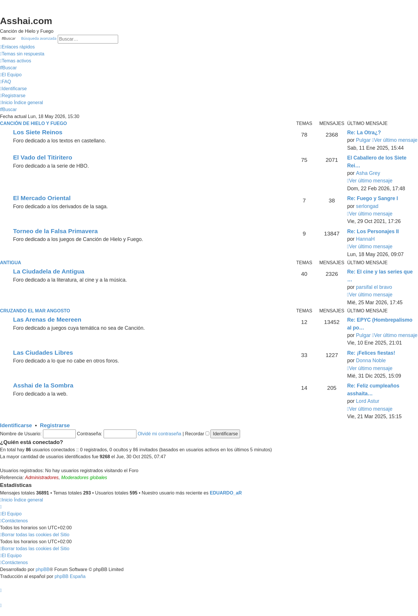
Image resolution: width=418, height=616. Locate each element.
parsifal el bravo (374, 287)
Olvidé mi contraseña (159, 433)
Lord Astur (367, 401)
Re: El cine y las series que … (380, 275)
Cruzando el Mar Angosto (35, 310)
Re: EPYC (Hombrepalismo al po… (379, 323)
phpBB (43, 569)
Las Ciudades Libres (43, 352)
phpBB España (70, 576)
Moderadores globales (84, 477)
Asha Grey (368, 173)
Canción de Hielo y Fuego (33, 123)
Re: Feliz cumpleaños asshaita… (373, 389)
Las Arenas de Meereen (47, 319)
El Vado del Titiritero (42, 157)
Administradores (42, 477)
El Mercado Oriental (42, 198)
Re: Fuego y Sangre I (372, 198)
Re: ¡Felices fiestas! (371, 353)
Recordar (197, 433)
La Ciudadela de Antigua (48, 271)
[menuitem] (22, 53)
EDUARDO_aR (226, 492)
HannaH (365, 239)
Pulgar (363, 140)
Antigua (10, 262)
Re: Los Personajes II (373, 231)
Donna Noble (371, 360)
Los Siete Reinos (37, 132)
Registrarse (55, 425)
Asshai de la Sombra (43, 385)
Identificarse (16, 425)
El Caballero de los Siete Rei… (376, 161)
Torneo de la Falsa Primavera (55, 231)
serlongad (367, 206)
